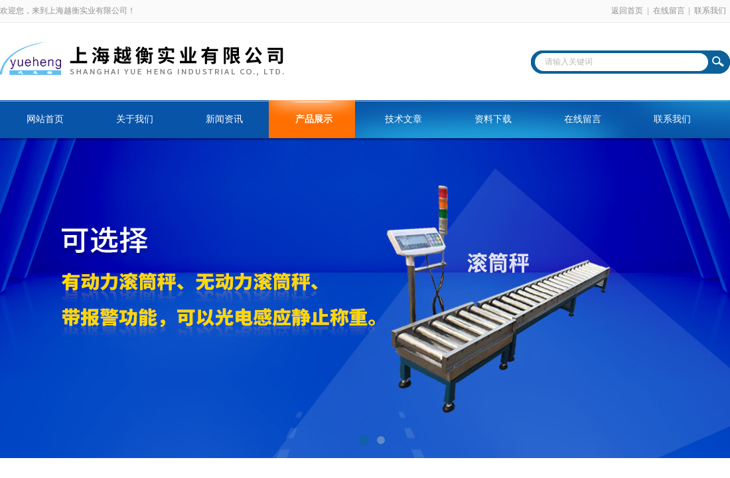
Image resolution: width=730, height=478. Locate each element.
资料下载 (493, 119)
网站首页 (45, 119)
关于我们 (134, 119)
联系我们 (710, 10)
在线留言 (669, 10)
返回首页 (627, 10)
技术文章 (403, 119)
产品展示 (313, 119)
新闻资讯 (224, 119)
